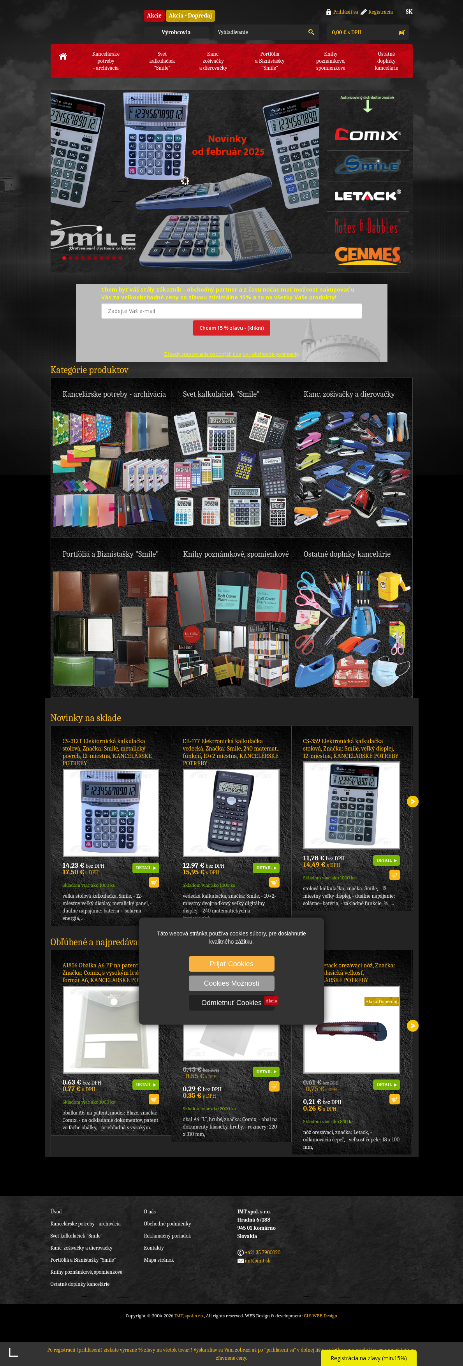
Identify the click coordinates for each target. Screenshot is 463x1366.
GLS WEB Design (320, 1316)
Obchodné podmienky (167, 1224)
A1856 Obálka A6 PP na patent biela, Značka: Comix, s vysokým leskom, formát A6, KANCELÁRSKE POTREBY (109, 973)
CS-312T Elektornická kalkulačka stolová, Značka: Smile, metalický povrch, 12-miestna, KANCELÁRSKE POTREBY (107, 752)
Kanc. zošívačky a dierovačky (82, 1248)
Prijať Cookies (231, 964)
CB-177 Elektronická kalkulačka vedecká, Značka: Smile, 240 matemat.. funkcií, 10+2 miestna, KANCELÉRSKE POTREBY (231, 752)
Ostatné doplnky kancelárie (80, 1284)
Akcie (154, 15)
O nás (150, 1212)
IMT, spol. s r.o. (93, 23)
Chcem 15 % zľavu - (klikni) (231, 327)
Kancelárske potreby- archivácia (106, 61)
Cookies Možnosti (231, 983)
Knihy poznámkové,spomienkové (330, 61)
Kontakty (154, 1248)
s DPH (346, 32)
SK (409, 11)
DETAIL (143, 867)
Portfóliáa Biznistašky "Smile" (270, 61)
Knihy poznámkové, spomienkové (87, 1272)
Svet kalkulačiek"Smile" (162, 61)
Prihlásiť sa (345, 12)
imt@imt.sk (258, 1261)
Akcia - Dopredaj (190, 15)
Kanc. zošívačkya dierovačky (213, 61)
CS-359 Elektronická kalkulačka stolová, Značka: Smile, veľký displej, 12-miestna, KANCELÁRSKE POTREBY (351, 748)
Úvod (56, 1212)
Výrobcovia (176, 32)
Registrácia (380, 12)
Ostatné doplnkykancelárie (386, 61)
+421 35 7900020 (263, 1252)
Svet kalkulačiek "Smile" (77, 1236)
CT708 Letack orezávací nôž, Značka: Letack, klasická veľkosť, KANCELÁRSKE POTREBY (349, 973)
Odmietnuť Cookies (231, 1003)
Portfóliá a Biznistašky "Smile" (83, 1260)
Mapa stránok (159, 1260)
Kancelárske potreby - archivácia (86, 1224)
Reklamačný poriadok (167, 1236)
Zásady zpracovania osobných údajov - (231, 354)
